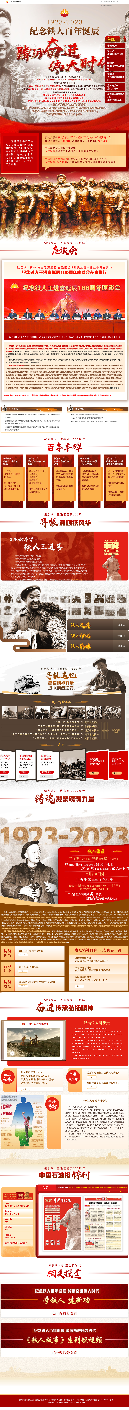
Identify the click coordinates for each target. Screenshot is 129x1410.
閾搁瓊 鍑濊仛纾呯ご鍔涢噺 (115, 66)
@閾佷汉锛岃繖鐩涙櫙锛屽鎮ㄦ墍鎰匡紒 (84, 414)
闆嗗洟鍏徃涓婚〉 (110, 2)
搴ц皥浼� (112, 45)
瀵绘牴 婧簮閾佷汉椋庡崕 (115, 54)
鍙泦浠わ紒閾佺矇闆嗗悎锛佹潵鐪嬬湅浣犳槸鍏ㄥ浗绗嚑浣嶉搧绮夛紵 (94, 421)
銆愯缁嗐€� (114, 388)
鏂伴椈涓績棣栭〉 (107, 5)
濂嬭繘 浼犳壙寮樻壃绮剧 (115, 77)
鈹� (102, 2)
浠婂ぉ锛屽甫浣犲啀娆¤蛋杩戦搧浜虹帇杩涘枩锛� (88, 418)
